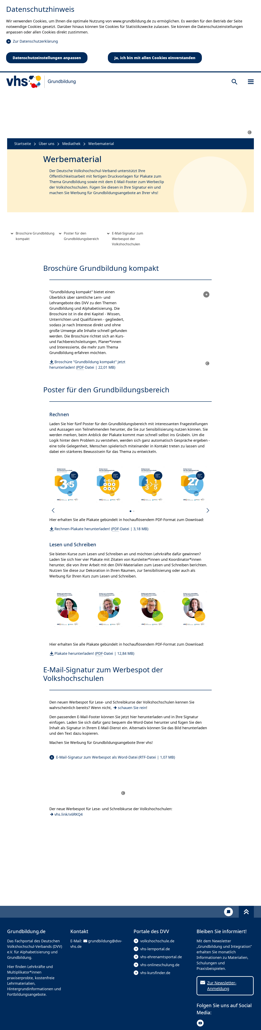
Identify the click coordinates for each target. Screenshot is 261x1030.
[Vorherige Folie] (53, 510)
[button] (67, 485)
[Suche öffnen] (234, 82)
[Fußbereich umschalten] (246, 912)
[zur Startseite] (41, 82)
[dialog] (130, 36)
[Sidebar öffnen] (251, 82)
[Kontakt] (228, 911)
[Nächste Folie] (208, 510)
